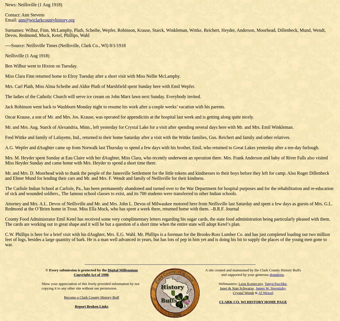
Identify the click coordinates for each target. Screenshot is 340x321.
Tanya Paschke (276, 284)
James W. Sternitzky (270, 288)
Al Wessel (266, 293)
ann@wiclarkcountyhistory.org (46, 20)
